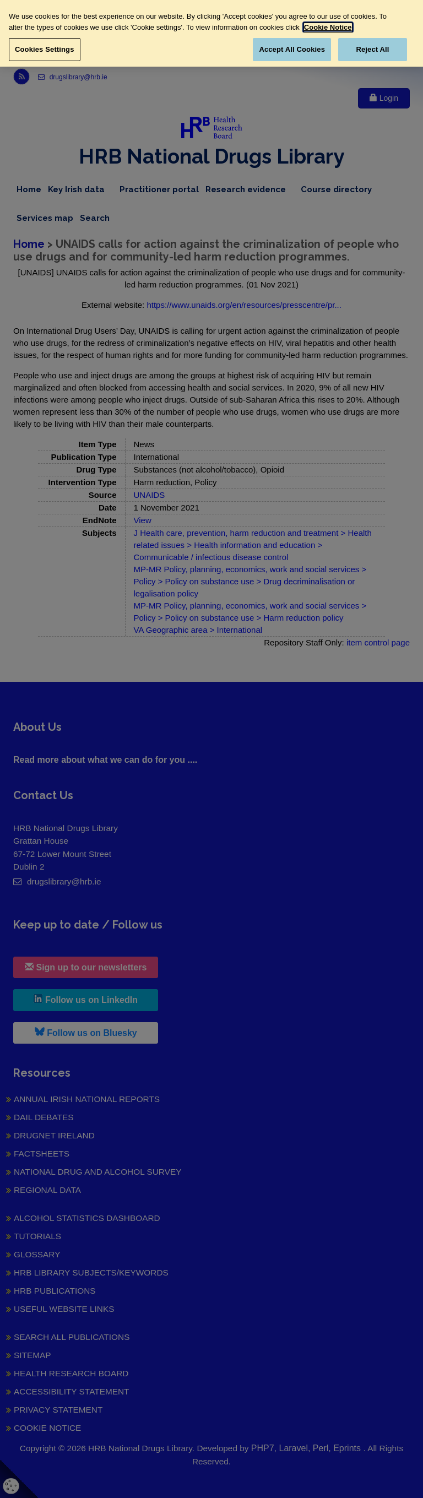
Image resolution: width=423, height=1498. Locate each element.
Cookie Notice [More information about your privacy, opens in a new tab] (328, 27)
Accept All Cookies (292, 49)
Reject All (372, 49)
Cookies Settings (44, 49)
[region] (211, 33)
